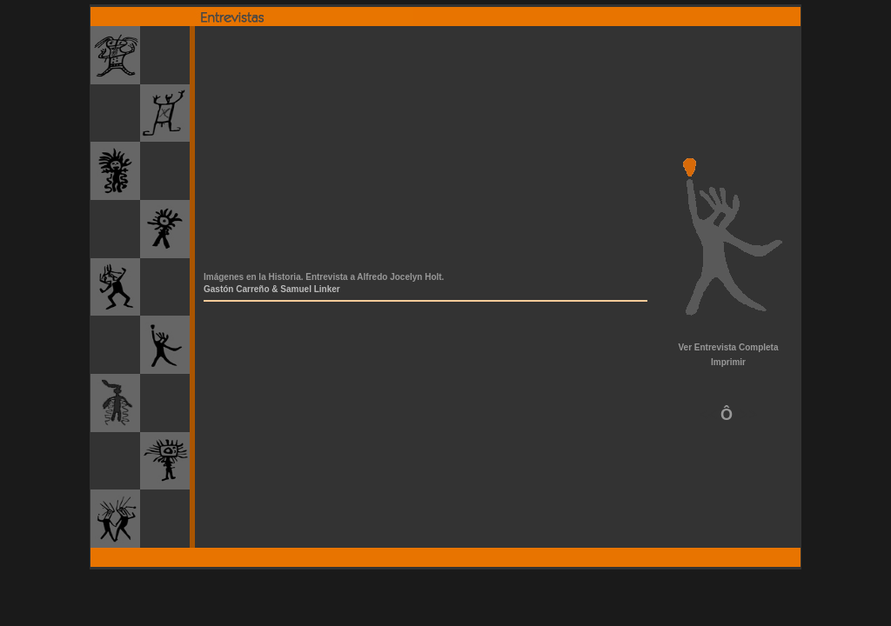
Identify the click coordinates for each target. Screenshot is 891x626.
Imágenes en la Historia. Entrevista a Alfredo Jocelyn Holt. (324, 277)
